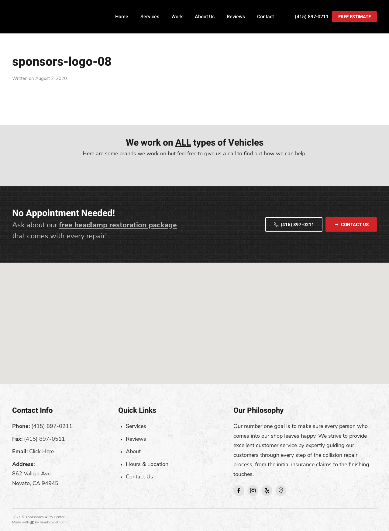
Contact (265, 16)
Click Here (41, 451)
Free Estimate (354, 16)
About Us (205, 16)
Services (149, 16)
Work (177, 16)
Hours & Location (147, 464)
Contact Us (139, 476)
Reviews (236, 16)
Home (121, 16)
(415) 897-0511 (44, 439)
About (133, 451)
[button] (194, 317)
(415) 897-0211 (312, 16)
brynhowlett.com (53, 522)
